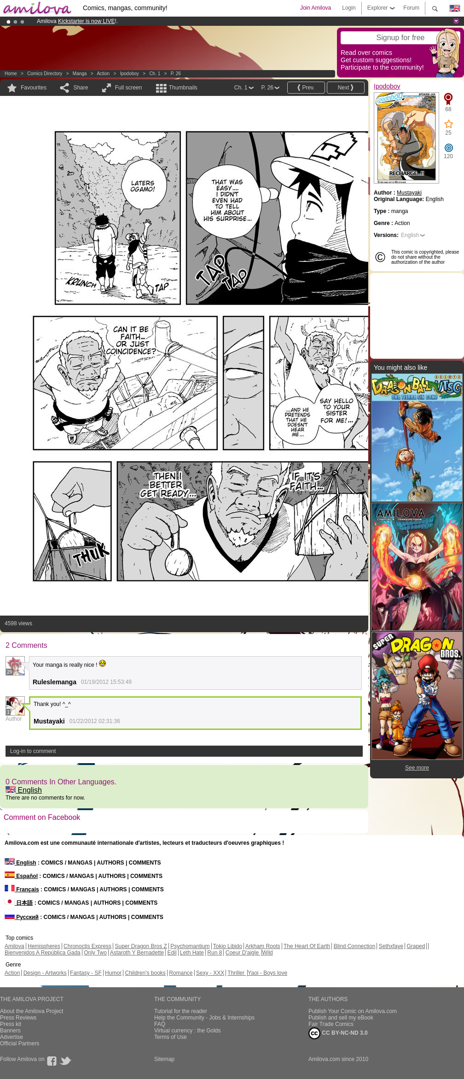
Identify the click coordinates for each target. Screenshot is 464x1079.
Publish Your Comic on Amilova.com (352, 1011)
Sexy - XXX (210, 973)
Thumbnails (183, 87)
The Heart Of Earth (307, 946)
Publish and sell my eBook (340, 1017)
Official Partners (19, 1043)
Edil (172, 952)
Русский (22, 917)
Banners (10, 1030)
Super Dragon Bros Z (141, 946)
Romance (180, 973)
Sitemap (164, 1059)
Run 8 (214, 952)
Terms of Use (170, 1037)
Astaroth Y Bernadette (137, 952)
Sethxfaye (391, 946)
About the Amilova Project (31, 1011)
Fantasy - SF (86, 973)
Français (22, 889)
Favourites (33, 87)
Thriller (236, 973)
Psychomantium (189, 946)
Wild (267, 952)
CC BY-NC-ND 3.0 (338, 1033)
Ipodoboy (129, 73)
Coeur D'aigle (243, 952)
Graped (415, 946)
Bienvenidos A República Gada (43, 952)
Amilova (14, 946)
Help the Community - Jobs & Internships (204, 1017)
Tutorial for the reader (180, 1011)
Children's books (145, 973)
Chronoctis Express (87, 946)
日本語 (19, 903)
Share (80, 87)
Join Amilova (315, 8)
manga (80, 73)
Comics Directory (44, 73)
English (24, 790)
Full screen (128, 87)
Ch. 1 (154, 73)
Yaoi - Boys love (267, 973)
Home (11, 73)
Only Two (95, 952)
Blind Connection (355, 946)
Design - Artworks (45, 973)
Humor (113, 973)
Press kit (10, 1024)
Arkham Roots (262, 946)
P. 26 (176, 73)
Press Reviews (18, 1017)
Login (348, 8)
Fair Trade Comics (331, 1024)
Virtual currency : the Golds (187, 1030)
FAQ (159, 1024)
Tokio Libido (227, 946)
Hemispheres (44, 946)
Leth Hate (192, 952)
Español (21, 876)
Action (103, 73)
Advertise (11, 1037)
